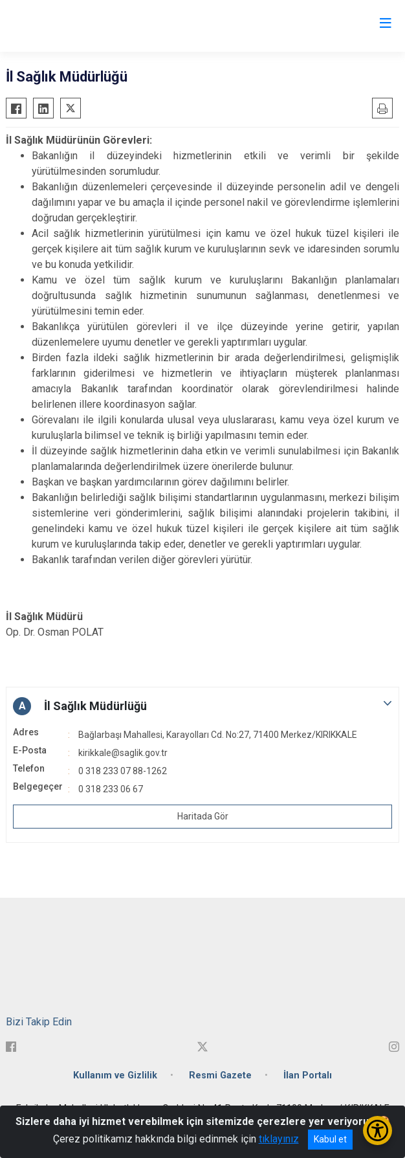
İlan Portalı (307, 1075)
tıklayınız (279, 1139)
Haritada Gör (202, 816)
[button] (202, 706)
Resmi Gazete (220, 1075)
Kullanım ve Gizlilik (115, 1075)
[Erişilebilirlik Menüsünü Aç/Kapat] (377, 1130)
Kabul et (330, 1139)
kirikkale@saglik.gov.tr (123, 753)
